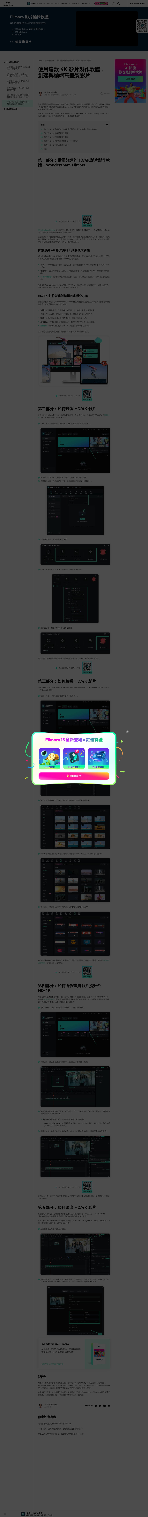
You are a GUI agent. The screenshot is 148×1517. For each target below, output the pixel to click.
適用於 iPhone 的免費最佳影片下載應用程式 (18, 82)
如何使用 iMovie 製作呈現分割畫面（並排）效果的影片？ (18, 96)
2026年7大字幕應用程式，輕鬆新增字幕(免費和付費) (61, 1434)
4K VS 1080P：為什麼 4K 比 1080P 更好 (18, 89)
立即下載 (44, 1364)
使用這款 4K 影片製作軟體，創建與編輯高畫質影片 (18, 103)
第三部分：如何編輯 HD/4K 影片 (57, 137)
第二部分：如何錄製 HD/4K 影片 (57, 133)
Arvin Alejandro (50, 92)
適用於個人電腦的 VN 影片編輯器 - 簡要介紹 (18, 68)
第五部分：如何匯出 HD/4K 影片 (57, 145)
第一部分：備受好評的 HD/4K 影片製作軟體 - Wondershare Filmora (70, 129)
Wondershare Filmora (46, 230)
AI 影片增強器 (46, 277)
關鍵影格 (44, 326)
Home (40, 61)
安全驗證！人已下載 (69, 221)
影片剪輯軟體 (49, 61)
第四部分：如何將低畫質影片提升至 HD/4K (61, 141)
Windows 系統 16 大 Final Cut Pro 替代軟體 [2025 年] (17, 75)
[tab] (17, 62)
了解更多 (59, 1364)
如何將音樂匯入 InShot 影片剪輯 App (54, 1424)
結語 (46, 149)
